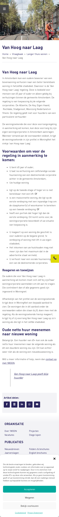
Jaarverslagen (12, 452)
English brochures (38, 452)
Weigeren (29, 497)
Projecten (34, 430)
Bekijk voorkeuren (30, 505)
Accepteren (29, 489)
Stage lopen (35, 434)
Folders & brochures (39, 449)
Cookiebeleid (20, 513)
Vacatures (9, 434)
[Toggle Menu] (4, 9)
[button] (54, 458)
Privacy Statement (35, 513)
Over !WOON (11, 430)
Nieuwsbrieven (12, 449)
